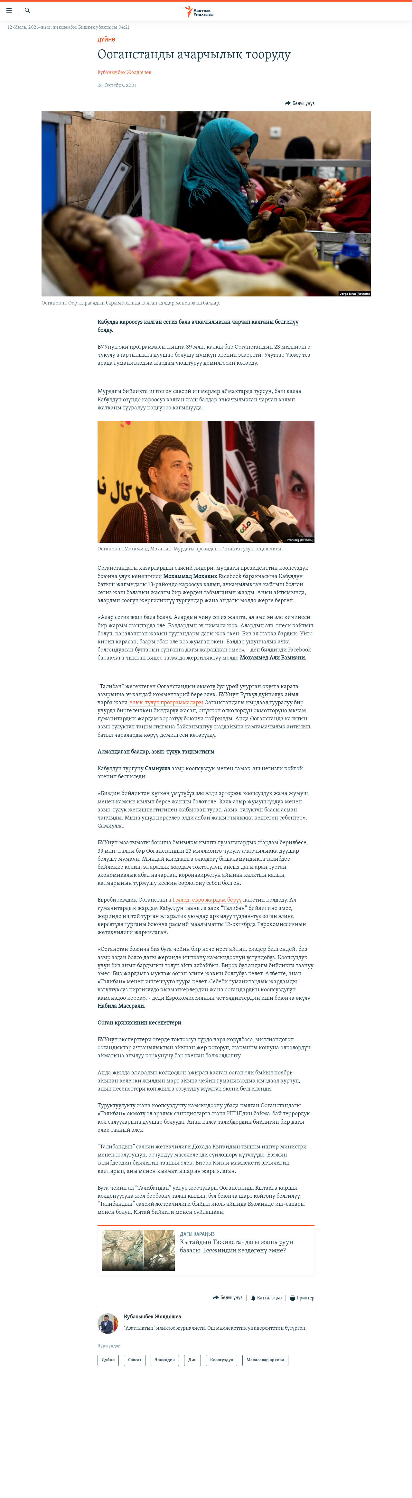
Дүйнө (107, 40)
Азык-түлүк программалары (166, 703)
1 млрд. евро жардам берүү (207, 900)
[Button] (299, 103)
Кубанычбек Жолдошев (124, 72)
